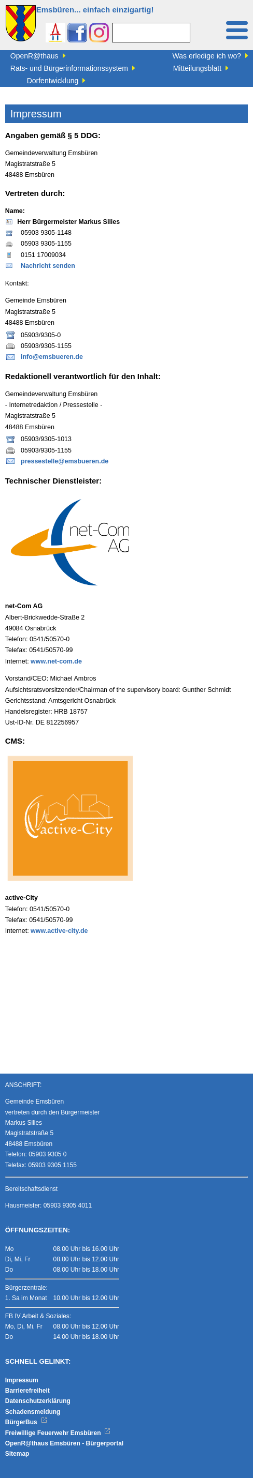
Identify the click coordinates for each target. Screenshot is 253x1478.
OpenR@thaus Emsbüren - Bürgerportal (64, 1443)
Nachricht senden (48, 265)
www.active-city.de (59, 930)
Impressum (21, 1380)
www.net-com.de (56, 661)
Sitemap (17, 1453)
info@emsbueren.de (52, 356)
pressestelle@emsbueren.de (64, 461)
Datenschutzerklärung (38, 1401)
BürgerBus (26, 1422)
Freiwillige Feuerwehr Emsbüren (58, 1433)
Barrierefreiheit (27, 1390)
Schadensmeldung (33, 1411)
